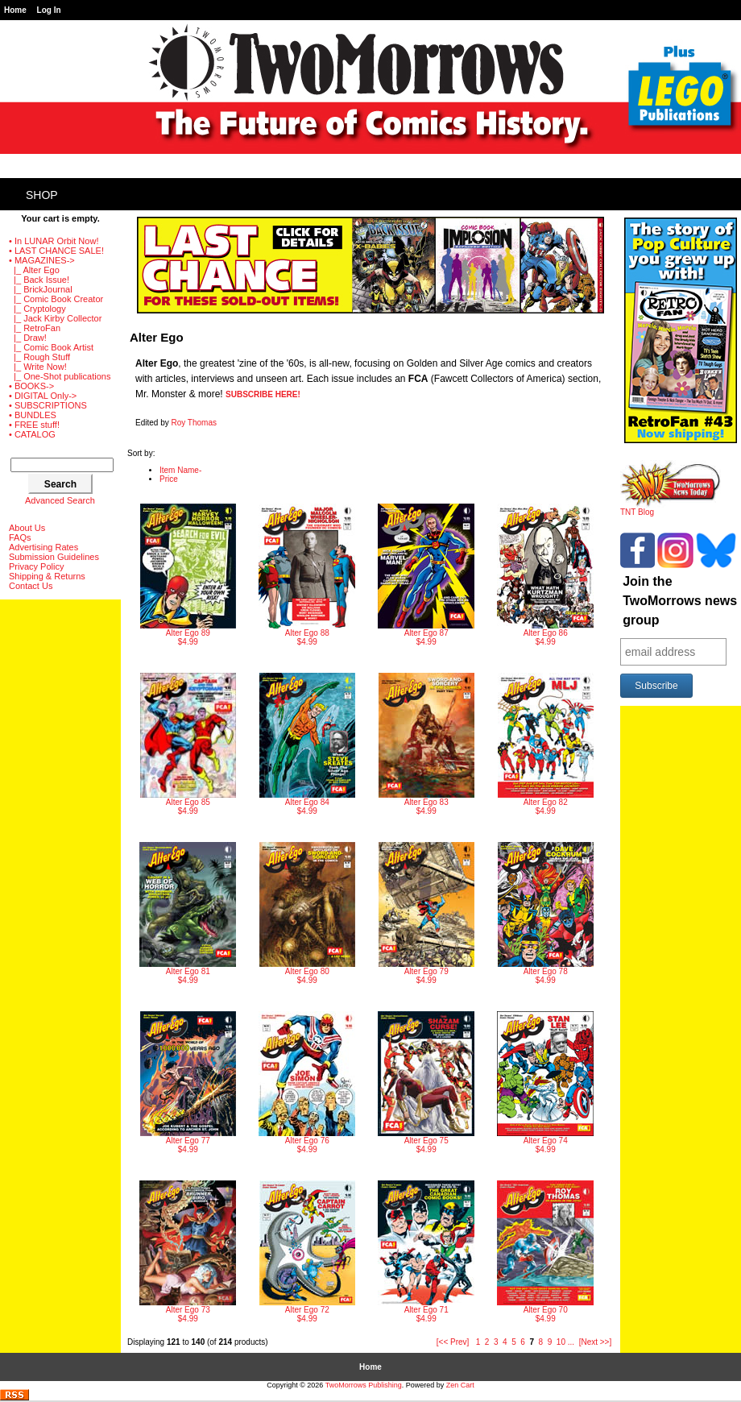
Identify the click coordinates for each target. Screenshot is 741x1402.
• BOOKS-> (31, 386)
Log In (49, 10)
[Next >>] (595, 1342)
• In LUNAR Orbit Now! (53, 241)
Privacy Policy (36, 566)
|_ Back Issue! (39, 279)
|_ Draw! (28, 337)
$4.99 (188, 575)
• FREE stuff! (34, 424)
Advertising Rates (43, 547)
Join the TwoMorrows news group (680, 600)
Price (168, 479)
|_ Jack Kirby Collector (55, 318)
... (571, 1342)
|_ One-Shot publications (59, 376)
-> (42, 260)
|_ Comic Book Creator (56, 299)
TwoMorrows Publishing (363, 1385)
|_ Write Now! (38, 366)
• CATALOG (32, 434)
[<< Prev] (453, 1342)
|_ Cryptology (37, 308)
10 (561, 1342)
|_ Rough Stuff (39, 357)
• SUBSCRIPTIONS (48, 405)
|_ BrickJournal (40, 289)
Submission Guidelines (54, 557)
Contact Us (30, 586)
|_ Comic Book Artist (51, 347)
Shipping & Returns (47, 576)
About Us (27, 528)
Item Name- (180, 470)
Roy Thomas (194, 422)
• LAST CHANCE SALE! (56, 250)
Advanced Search (60, 500)
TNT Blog (670, 508)
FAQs (20, 537)
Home (15, 10)
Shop (42, 195)
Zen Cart (460, 1385)
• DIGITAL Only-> (43, 395)
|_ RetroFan (34, 328)
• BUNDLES (32, 415)
